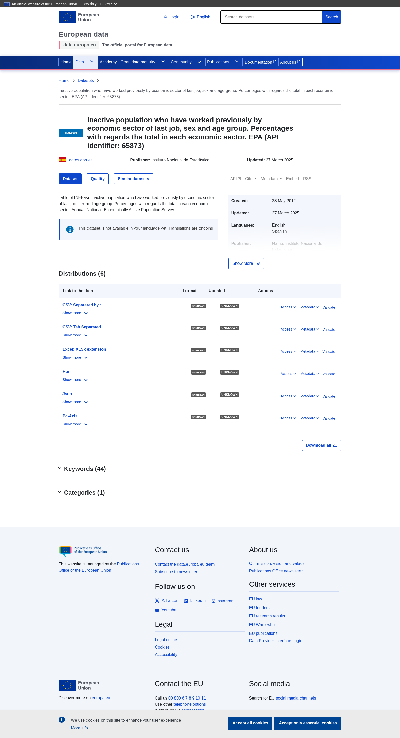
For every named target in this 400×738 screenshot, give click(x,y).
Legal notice (166, 640)
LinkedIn (195, 600)
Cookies (162, 647)
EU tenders (259, 607)
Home (64, 80)
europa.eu (101, 698)
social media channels (296, 698)
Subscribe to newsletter (176, 572)
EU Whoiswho (262, 625)
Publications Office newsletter (276, 571)
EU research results (267, 616)
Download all (321, 445)
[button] (100, 3)
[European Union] (104, 685)
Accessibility (166, 654)
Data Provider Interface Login (275, 640)
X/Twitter (166, 600)
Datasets (86, 80)
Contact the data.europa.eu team (185, 564)
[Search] (272, 17)
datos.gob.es (81, 160)
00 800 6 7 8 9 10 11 (187, 698)
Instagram (223, 601)
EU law (255, 599)
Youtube (165, 610)
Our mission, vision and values (277, 563)
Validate (328, 307)
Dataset (70, 179)
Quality (98, 179)
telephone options (189, 704)
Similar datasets (133, 179)
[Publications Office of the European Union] (104, 547)
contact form (193, 710)
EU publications (263, 633)
